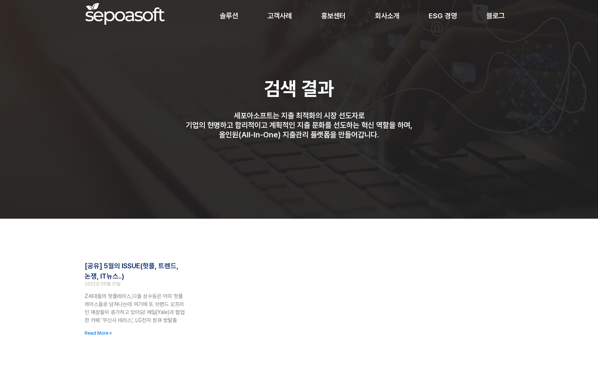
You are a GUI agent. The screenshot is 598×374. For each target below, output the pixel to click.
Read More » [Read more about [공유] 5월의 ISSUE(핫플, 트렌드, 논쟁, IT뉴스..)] (98, 333)
